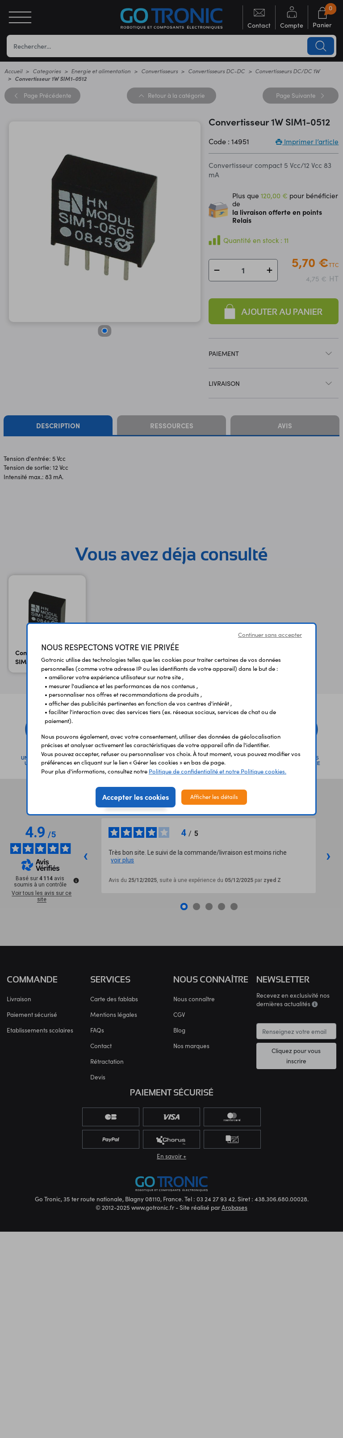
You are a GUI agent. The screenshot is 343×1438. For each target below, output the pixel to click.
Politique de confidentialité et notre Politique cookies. (217, 771)
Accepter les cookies (135, 797)
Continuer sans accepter (270, 635)
